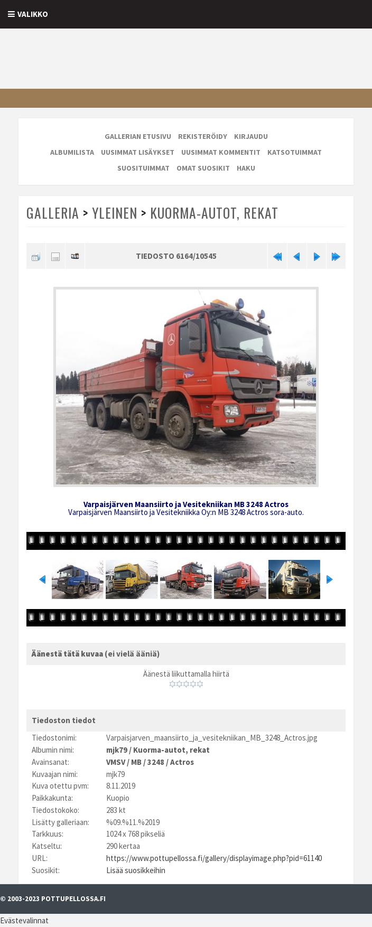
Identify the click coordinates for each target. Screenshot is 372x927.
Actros (182, 762)
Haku (246, 168)
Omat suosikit (203, 168)
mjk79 (116, 750)
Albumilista (72, 152)
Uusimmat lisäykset (137, 152)
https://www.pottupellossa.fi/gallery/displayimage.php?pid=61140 (214, 858)
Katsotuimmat (294, 152)
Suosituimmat (143, 168)
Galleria (52, 212)
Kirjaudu (251, 136)
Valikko (32, 14)
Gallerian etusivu (138, 136)
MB (136, 762)
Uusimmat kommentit (221, 152)
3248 (155, 762)
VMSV (115, 762)
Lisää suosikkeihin (135, 870)
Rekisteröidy (202, 136)
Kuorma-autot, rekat (214, 212)
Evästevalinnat (24, 920)
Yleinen (114, 212)
